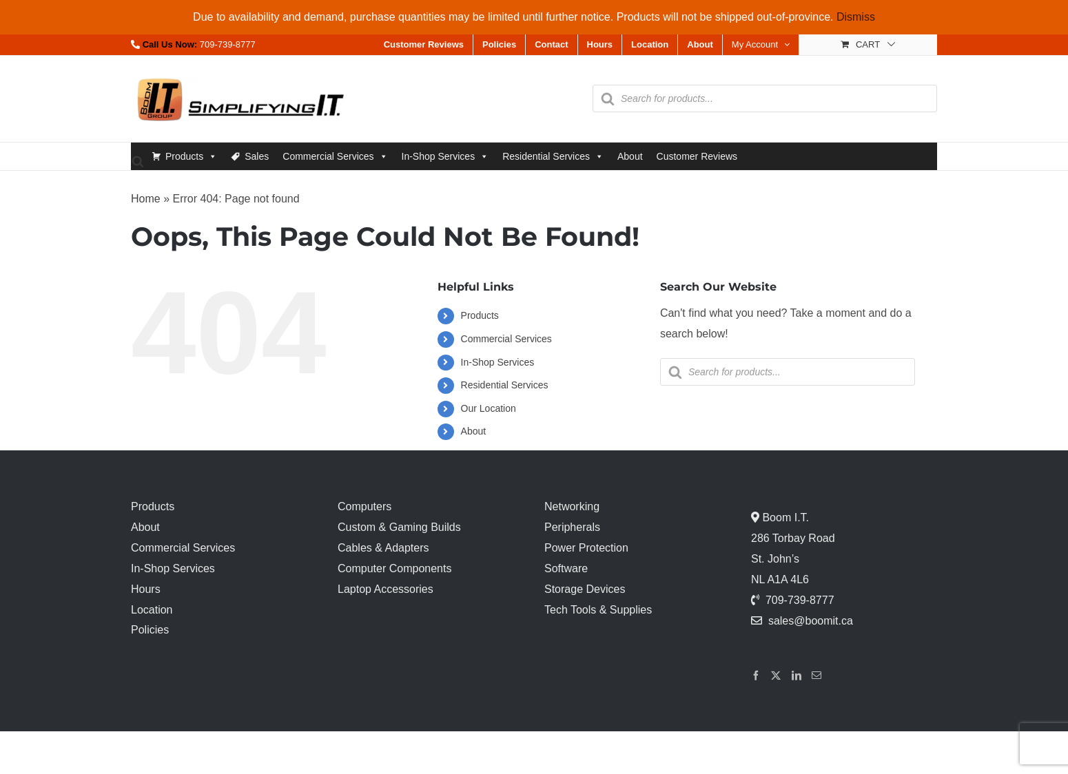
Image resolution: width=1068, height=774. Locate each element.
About (630, 156)
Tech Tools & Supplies (598, 610)
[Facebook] (756, 675)
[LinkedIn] (796, 675)
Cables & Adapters (383, 548)
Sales (257, 156)
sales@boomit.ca (810, 621)
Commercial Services (335, 156)
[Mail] (816, 675)
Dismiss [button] (855, 17)
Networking (571, 506)
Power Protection (586, 548)
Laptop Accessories (385, 589)
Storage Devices (584, 589)
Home (146, 199)
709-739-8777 (228, 44)
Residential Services (553, 156)
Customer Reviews (697, 156)
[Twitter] (776, 675)
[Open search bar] (138, 161)
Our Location (488, 408)
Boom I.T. (784, 517)
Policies (150, 630)
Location (152, 610)
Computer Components (394, 568)
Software (566, 568)
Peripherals (572, 527)
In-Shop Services (445, 156)
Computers (364, 506)
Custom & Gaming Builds (399, 527)
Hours (146, 589)
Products (191, 156)
